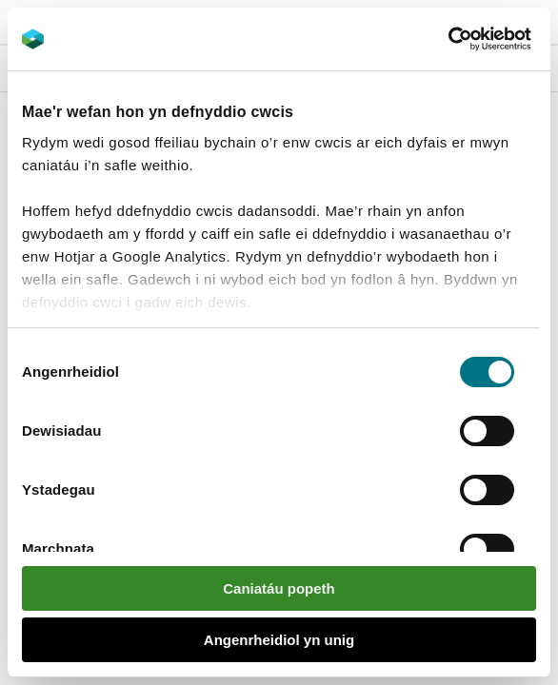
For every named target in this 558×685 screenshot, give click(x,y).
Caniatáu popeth (279, 588)
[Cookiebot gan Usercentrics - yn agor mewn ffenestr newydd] (481, 39)
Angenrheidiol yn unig (279, 640)
